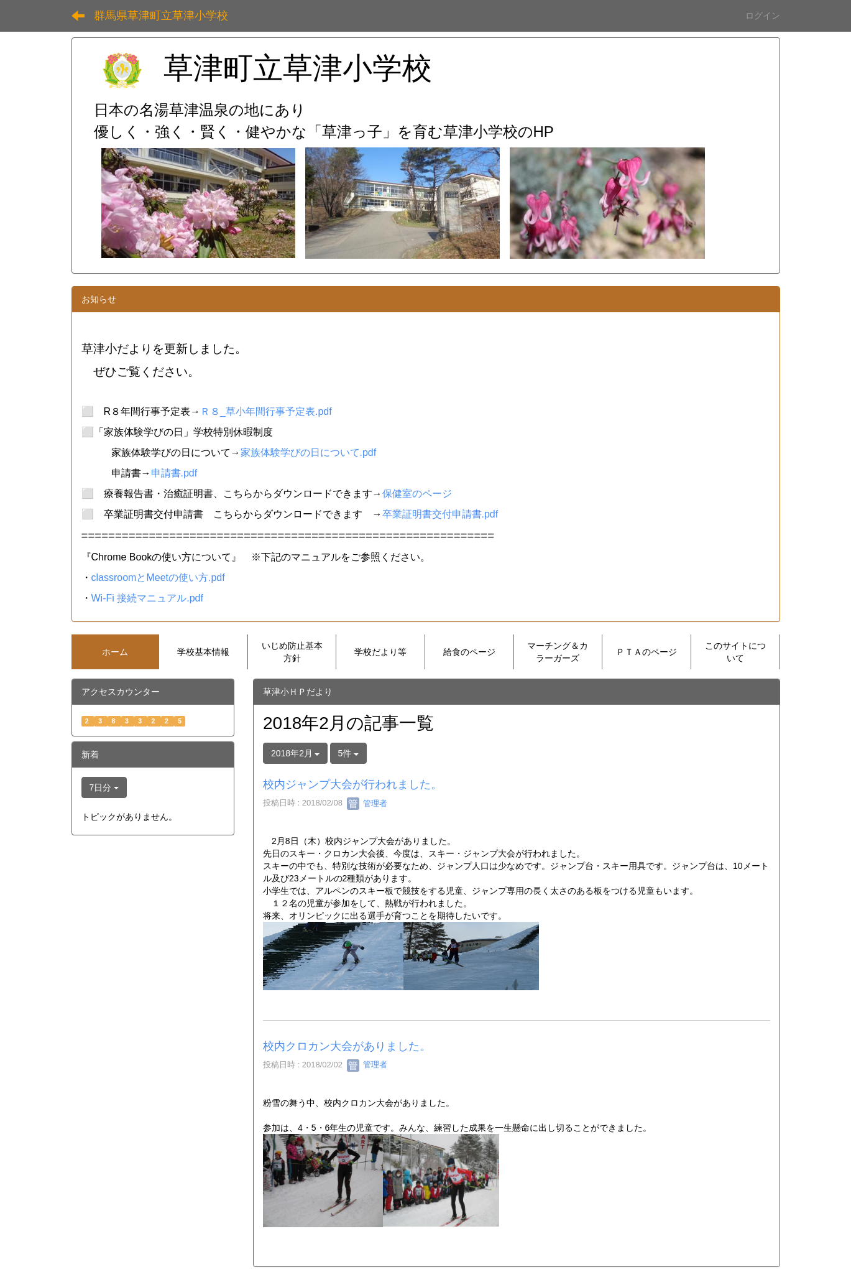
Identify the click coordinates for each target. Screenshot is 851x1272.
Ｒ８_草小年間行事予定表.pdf (266, 411)
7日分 (104, 787)
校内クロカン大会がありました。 (347, 1046)
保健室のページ (417, 493)
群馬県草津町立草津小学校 (161, 15)
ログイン (762, 16)
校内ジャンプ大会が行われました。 (352, 784)
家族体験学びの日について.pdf (309, 452)
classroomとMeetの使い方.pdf (158, 577)
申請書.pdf (174, 473)
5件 (348, 753)
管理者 (367, 803)
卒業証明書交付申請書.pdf (440, 514)
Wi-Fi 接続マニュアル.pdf (147, 598)
